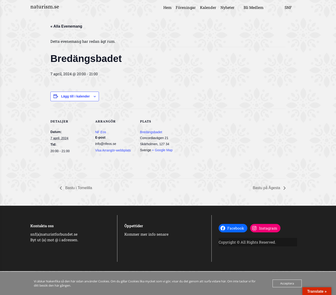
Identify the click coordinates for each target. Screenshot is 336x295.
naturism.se (44, 7)
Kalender (208, 7)
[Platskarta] (209, 140)
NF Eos (100, 132)
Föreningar (186, 7)
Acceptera (287, 283)
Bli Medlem (253, 7)
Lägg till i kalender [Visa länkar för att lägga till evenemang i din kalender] (75, 96)
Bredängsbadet (151, 132)
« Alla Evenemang (66, 26)
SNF (288, 7)
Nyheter (227, 7)
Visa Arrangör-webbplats (113, 150)
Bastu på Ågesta (267, 188)
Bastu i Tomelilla (78, 188)
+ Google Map (162, 150)
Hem (167, 7)
